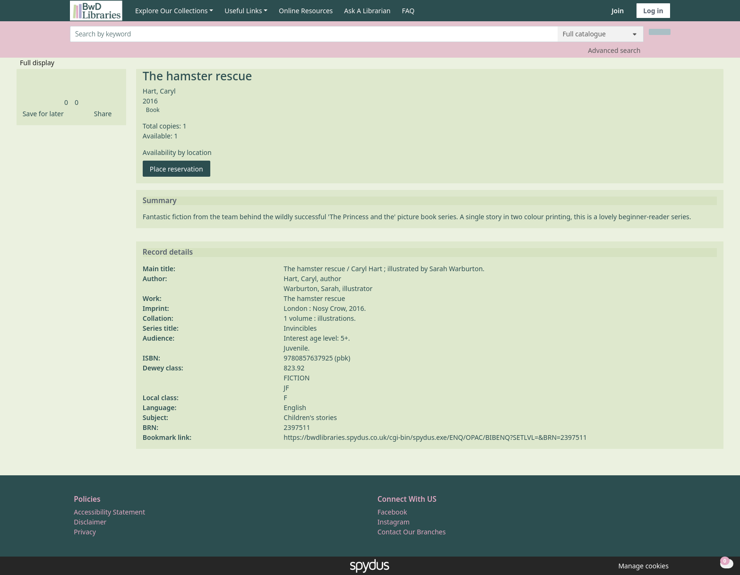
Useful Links (243, 10)
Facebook (392, 511)
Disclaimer (90, 521)
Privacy (85, 531)
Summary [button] (160, 201)
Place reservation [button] (180, 168)
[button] (41, 114)
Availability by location (177, 152)
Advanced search (614, 50)
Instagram (394, 521)
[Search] (660, 32)
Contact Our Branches (412, 531)
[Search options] (601, 34)
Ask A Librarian (367, 10)
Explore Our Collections (171, 10)
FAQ (408, 10)
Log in (653, 10)
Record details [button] (168, 252)
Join (617, 10)
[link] (66, 102)
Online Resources (306, 10)
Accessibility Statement (109, 511)
